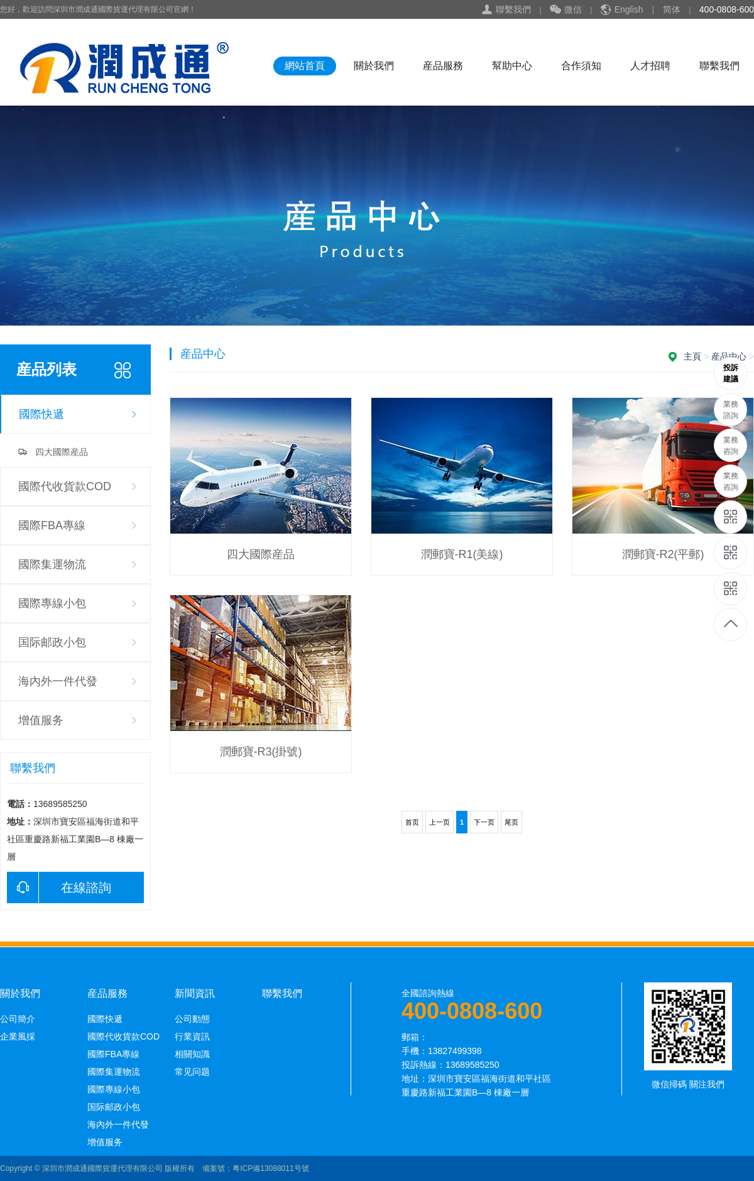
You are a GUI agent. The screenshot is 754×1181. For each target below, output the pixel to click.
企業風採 (17, 1036)
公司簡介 (17, 1018)
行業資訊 (192, 1036)
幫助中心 (512, 65)
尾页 (511, 822)
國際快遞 (41, 414)
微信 (566, 10)
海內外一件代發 (57, 681)
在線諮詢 (59, 887)
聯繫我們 (513, 9)
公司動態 (192, 1018)
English (629, 9)
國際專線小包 (52, 603)
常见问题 (192, 1071)
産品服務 (443, 65)
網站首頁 (305, 65)
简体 (671, 9)
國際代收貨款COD (64, 486)
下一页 (484, 822)
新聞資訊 (195, 994)
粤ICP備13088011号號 (270, 1168)
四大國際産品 (61, 452)
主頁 (692, 356)
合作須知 (581, 65)
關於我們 (374, 65)
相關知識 (192, 1054)
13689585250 (731, 373)
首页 (412, 822)
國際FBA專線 (51, 525)
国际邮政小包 (52, 642)
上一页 (439, 822)
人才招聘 (650, 65)
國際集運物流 (52, 564)
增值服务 (40, 720)
